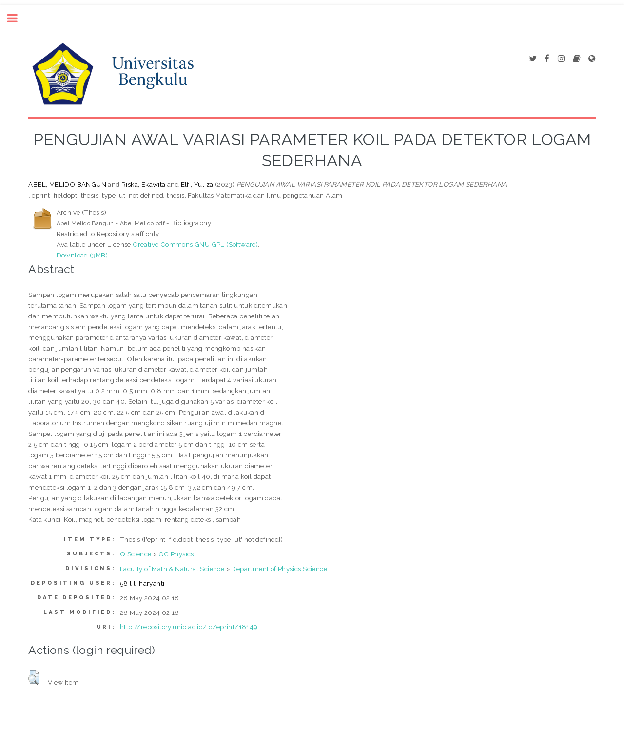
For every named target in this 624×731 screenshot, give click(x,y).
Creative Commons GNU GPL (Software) (195, 244)
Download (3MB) (82, 255)
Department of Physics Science (279, 569)
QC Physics (176, 554)
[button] (33, 677)
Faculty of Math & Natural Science (172, 569)
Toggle (17, 18)
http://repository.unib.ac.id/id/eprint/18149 (189, 627)
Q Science (136, 554)
